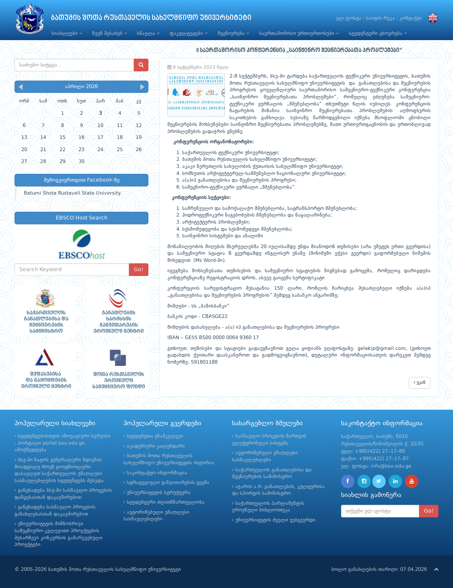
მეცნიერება (233, 33)
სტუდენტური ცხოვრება (378, 33)
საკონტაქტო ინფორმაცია (157, 473)
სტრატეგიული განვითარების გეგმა (168, 482)
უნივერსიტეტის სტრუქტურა (158, 492)
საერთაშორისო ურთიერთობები (299, 33)
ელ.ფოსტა (349, 18)
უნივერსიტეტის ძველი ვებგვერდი (275, 520)
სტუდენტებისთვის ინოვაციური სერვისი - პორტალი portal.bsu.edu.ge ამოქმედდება (62, 443)
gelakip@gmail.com (381, 348)
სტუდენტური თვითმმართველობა (166, 502)
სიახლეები (67, 33)
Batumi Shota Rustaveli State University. (73, 193)
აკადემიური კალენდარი (156, 446)
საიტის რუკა (380, 18)
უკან (419, 382)
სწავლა (148, 33)
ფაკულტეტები (189, 33)
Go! (139, 269)
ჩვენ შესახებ (109, 33)
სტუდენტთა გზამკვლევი (155, 436)
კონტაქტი (410, 18)
